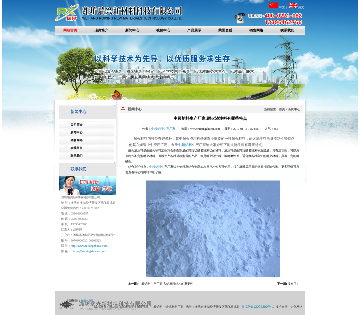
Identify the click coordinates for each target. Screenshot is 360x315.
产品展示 (194, 30)
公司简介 (76, 124)
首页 (282, 109)
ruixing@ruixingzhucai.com (87, 251)
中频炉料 (185, 145)
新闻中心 (132, 30)
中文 (277, 7)
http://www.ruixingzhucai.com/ (89, 246)
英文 (296, 7)
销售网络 (256, 30)
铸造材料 (87, 300)
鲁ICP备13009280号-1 (257, 306)
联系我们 (287, 30)
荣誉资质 (225, 30)
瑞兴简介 (101, 30)
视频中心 (163, 30)
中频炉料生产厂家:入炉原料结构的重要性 (165, 284)
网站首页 (70, 30)
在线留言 (76, 148)
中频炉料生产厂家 (163, 128)
